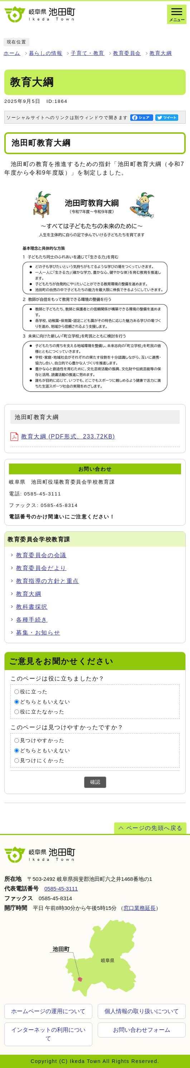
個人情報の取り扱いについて (141, 1011)
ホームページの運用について (48, 1011)
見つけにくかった (42, 760)
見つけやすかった (42, 740)
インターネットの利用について (48, 1034)
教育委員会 (127, 53)
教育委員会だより (41, 568)
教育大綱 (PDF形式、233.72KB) (62, 436)
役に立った (34, 691)
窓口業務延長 (139, 908)
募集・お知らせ (38, 633)
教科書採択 (32, 607)
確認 (95, 782)
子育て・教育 (87, 53)
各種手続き (32, 620)
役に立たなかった (42, 712)
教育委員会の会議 (41, 555)
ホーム (12, 53)
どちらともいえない (45, 701)
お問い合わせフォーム (141, 1030)
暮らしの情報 (46, 53)
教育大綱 (161, 53)
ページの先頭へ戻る (154, 828)
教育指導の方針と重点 (47, 581)
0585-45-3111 (61, 889)
